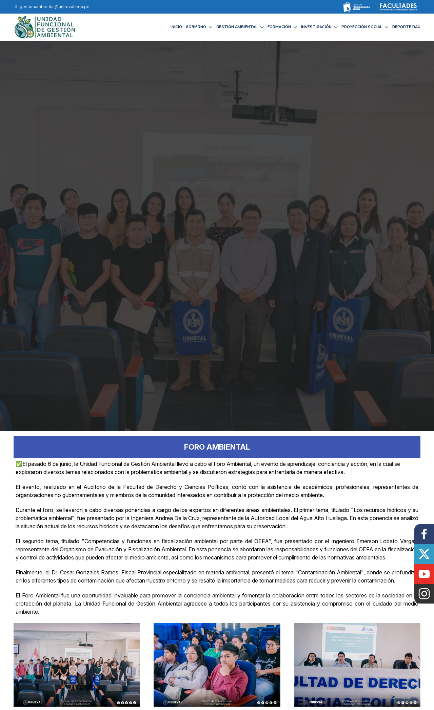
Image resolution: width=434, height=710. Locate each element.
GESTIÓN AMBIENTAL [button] (240, 26)
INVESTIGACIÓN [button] (319, 26)
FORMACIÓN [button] (282, 26)
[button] (77, 664)
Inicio (176, 26)
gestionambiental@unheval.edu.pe (52, 6)
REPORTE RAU (406, 26)
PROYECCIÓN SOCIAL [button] (365, 26)
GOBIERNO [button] (199, 26)
